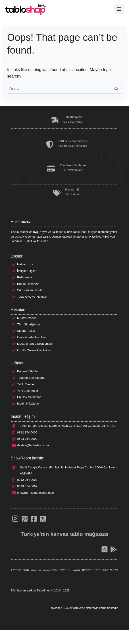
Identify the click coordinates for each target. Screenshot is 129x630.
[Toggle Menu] (119, 9)
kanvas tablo (66, 534)
